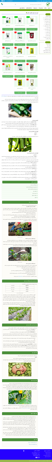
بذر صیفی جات (41, 8)
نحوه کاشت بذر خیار (34, 185)
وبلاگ (41, 1)
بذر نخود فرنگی (47, 19)
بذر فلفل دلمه (47, 29)
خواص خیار (35, 191)
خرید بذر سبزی (47, 456)
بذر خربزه (48, 33)
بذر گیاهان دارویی (22, 8)
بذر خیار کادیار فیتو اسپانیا (32, 56)
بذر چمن (49, 8)
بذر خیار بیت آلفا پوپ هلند (32, 72)
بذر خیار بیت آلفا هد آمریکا (32, 40)
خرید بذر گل (48, 453)
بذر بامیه (48, 35)
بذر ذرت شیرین (47, 37)
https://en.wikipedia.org (33, 444)
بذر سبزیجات (35, 8)
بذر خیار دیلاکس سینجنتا (20, 56)
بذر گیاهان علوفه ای (29, 8)
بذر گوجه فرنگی (20, 276)
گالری (44, 1)
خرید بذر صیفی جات (46, 455)
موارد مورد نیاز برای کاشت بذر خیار (31, 187)
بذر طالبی (48, 32)
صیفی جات (27, 408)
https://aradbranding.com (32, 442)
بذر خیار (48, 30)
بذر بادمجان (48, 22)
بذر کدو (48, 27)
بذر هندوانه (48, 24)
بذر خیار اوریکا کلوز (8, 40)
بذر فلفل (48, 38)
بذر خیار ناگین (8, 25)
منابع (36, 197)
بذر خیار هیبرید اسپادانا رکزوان (7, 72)
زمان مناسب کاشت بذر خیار (32, 189)
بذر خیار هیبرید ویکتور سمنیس (20, 72)
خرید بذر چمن (47, 452)
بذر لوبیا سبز (47, 21)
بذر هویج (48, 16)
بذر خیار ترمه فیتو (20, 88)
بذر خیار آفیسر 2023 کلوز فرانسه (20, 25)
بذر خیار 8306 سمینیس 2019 (19, 40)
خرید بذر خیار (34, 193)
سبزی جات (23, 408)
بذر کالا (49, 1)
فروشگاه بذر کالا (4, 96)
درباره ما (46, 1)
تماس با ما (38, 1)
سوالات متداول (34, 195)
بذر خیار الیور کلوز (32, 25)
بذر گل (45, 8)
